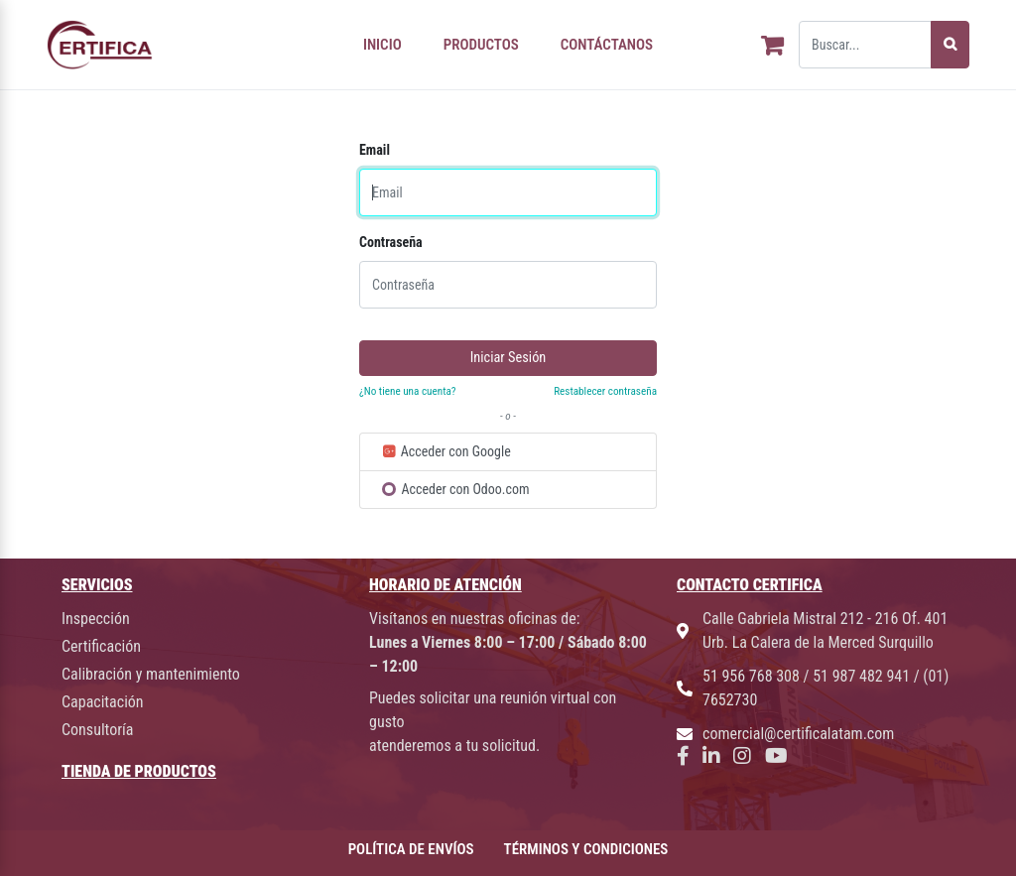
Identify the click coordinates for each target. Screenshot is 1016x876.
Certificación (101, 646)
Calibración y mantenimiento (151, 674)
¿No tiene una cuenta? (407, 391)
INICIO (382, 45)
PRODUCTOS (481, 45)
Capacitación (103, 701)
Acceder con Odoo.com (456, 489)
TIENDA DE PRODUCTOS (139, 771)
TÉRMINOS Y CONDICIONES (586, 849)
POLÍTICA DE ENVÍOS (411, 849)
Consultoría (97, 729)
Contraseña (391, 242)
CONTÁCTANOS (607, 45)
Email (374, 150)
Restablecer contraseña (605, 391)
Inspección (96, 618)
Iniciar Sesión (508, 357)
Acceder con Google (445, 451)
